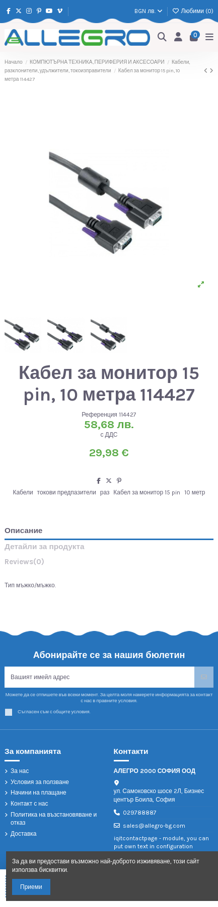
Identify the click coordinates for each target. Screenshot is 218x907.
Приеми (31, 886)
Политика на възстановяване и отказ (54, 819)
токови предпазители (66, 492)
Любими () (192, 11)
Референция (99, 414)
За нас (20, 770)
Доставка (24, 833)
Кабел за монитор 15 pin (146, 492)
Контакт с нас (29, 803)
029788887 (140, 812)
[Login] (178, 37)
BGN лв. (148, 11)
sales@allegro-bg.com (154, 825)
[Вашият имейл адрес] (100, 677)
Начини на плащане (38, 792)
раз (105, 492)
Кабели (23, 492)
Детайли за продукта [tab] (45, 547)
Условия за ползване (40, 782)
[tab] (109, 564)
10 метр (194, 492)
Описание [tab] (23, 531)
